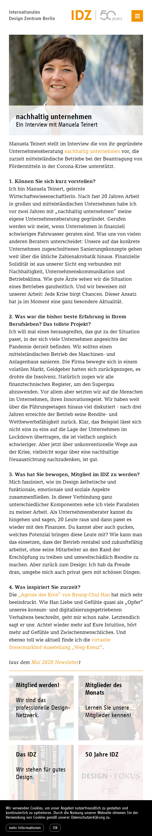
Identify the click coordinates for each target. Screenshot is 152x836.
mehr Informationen (25, 828)
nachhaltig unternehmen (92, 151)
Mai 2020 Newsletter (55, 662)
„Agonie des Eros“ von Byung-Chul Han (64, 594)
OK (55, 828)
